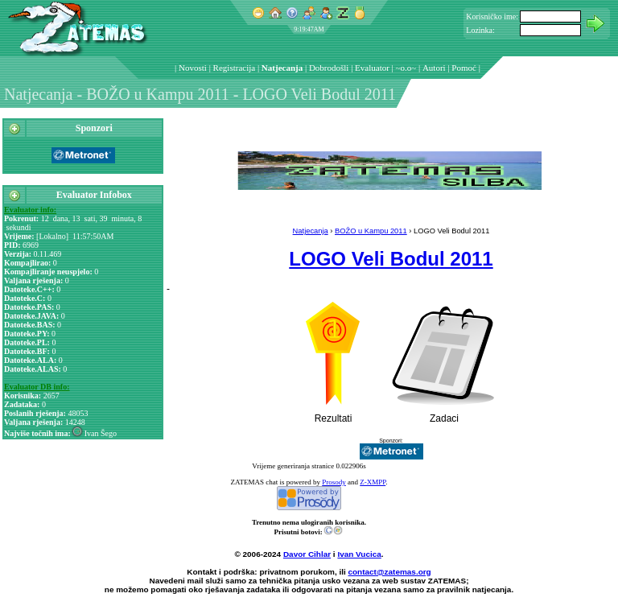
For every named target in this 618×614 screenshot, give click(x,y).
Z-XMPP (372, 482)
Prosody (334, 482)
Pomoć (463, 67)
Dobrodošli (329, 67)
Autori (434, 67)
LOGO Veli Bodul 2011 (390, 259)
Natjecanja (282, 67)
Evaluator (372, 67)
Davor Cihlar (307, 554)
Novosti (193, 67)
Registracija (234, 67)
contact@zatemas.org (389, 571)
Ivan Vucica (359, 554)
